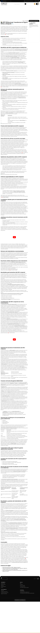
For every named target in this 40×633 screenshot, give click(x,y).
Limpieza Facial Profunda (4, 591)
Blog (1, 21)
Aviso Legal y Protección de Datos (24, 587)
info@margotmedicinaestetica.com (24, 592)
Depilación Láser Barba (4, 593)
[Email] (27, 21)
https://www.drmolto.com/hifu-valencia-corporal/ (11, 567)
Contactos (21, 584)
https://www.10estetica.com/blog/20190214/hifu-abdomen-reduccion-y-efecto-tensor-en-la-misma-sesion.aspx (14, 569)
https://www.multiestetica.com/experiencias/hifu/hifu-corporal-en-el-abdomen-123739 (14, 571)
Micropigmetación (3, 586)
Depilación (2, 585)
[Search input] (19, 4)
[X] (23, 21)
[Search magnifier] (25, 4)
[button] (37, 4)
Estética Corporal (3, 584)
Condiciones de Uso (22, 586)
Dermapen (2, 590)
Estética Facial (3, 583)
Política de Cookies (22, 585)
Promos (2, 587)
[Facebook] (25, 21)
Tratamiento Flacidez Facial (4, 592)
